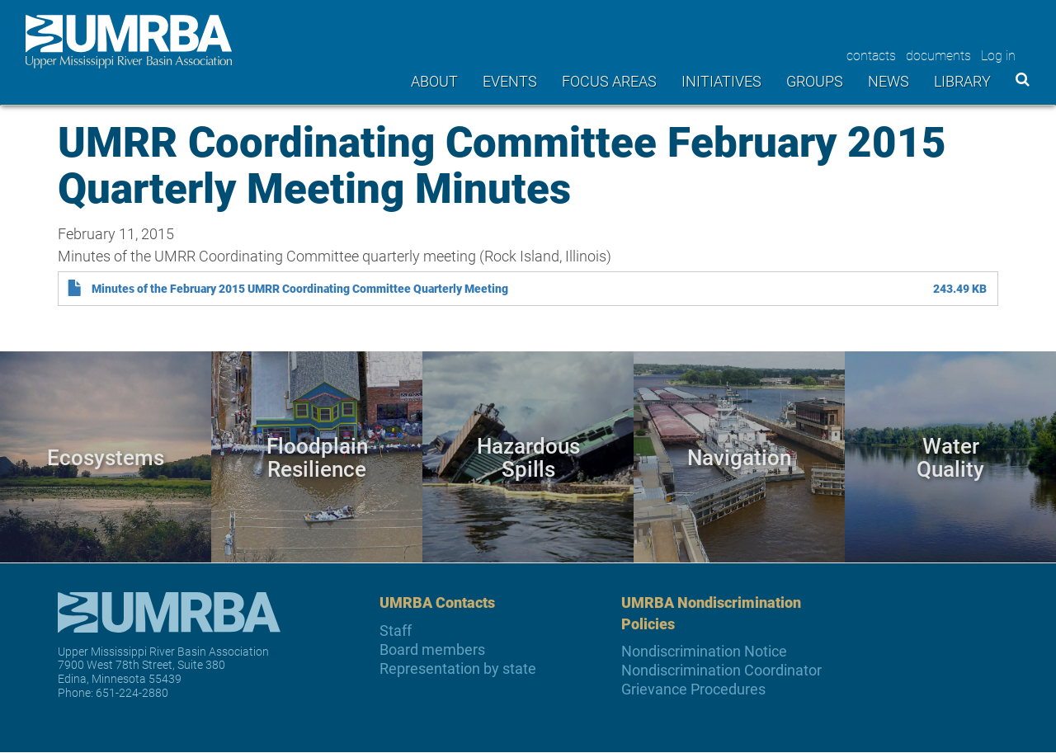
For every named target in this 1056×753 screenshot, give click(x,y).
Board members (432, 649)
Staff (396, 630)
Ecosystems (105, 457)
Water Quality (950, 456)
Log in (998, 55)
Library (962, 81)
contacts (871, 55)
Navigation (739, 457)
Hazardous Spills (528, 456)
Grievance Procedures (693, 689)
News (888, 81)
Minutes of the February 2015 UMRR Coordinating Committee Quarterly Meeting (300, 288)
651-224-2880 (132, 692)
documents (938, 55)
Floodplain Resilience (317, 456)
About (434, 81)
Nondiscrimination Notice (704, 651)
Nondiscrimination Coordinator (721, 670)
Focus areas (609, 81)
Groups (814, 81)
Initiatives (721, 81)
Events (510, 81)
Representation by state (458, 668)
